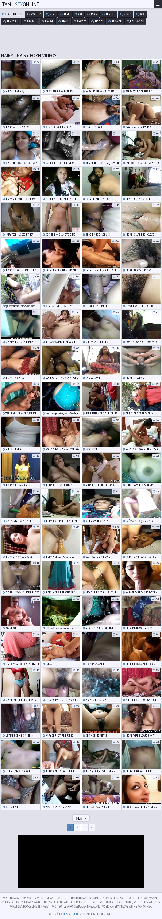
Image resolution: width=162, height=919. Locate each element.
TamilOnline (20, 4)
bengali (30, 21)
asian (92, 14)
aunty (125, 14)
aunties (108, 14)
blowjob (115, 21)
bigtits (97, 21)
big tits (80, 21)
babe (140, 14)
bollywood (135, 21)
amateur (34, 14)
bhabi (63, 21)
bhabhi (47, 21)
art (78, 14)
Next (81, 818)
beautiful (11, 21)
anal (50, 14)
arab (65, 14)
